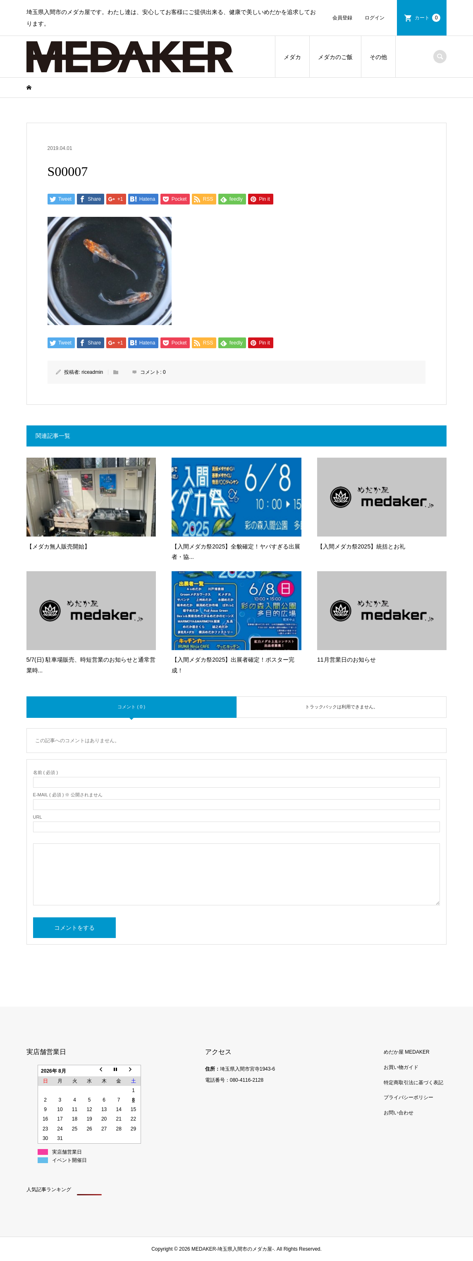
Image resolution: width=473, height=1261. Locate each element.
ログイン (375, 18)
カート (427, 18)
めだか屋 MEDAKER (407, 1052)
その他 (378, 57)
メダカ (292, 57)
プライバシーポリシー (408, 1097)
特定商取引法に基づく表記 (413, 1082)
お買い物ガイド (401, 1067)
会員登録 (342, 18)
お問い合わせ (398, 1113)
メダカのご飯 (335, 57)
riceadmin (92, 372)
